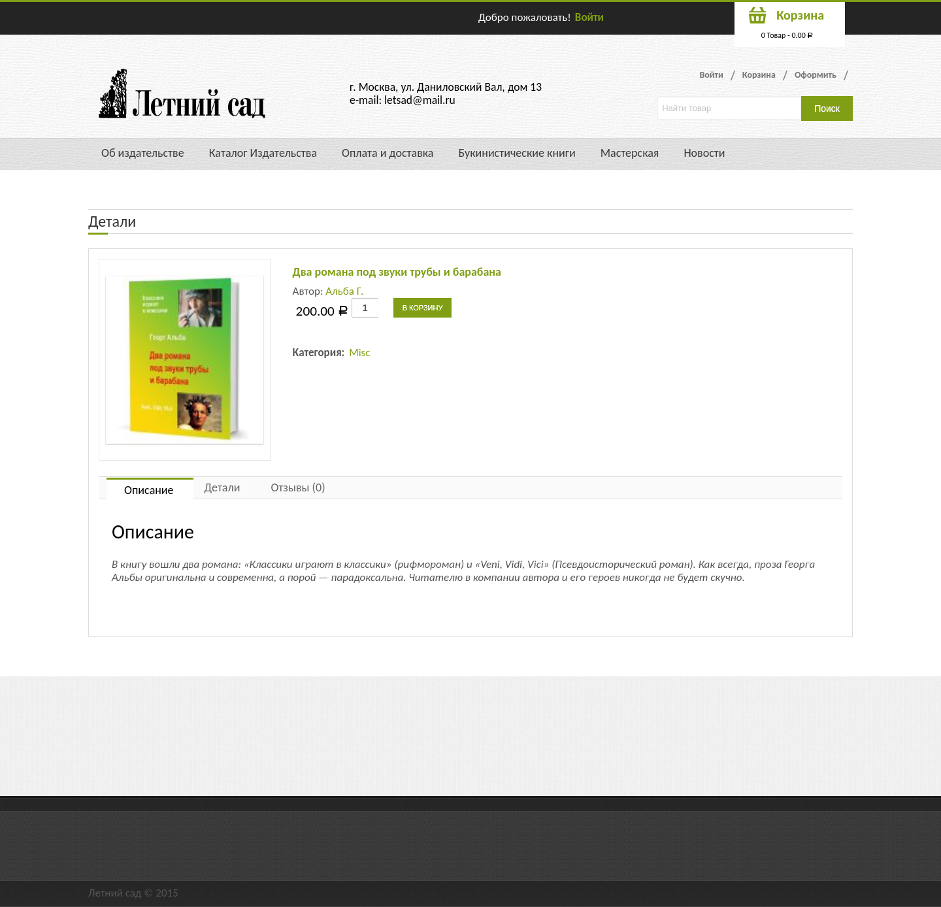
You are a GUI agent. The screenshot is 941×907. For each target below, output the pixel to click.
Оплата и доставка (387, 153)
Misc (359, 352)
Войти (589, 17)
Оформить (815, 74)
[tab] (150, 488)
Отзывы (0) (298, 487)
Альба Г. (344, 291)
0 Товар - (787, 35)
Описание (149, 490)
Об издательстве (142, 153)
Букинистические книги (516, 153)
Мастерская (630, 153)
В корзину (423, 308)
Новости (704, 153)
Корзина (759, 74)
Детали (222, 487)
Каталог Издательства (263, 153)
